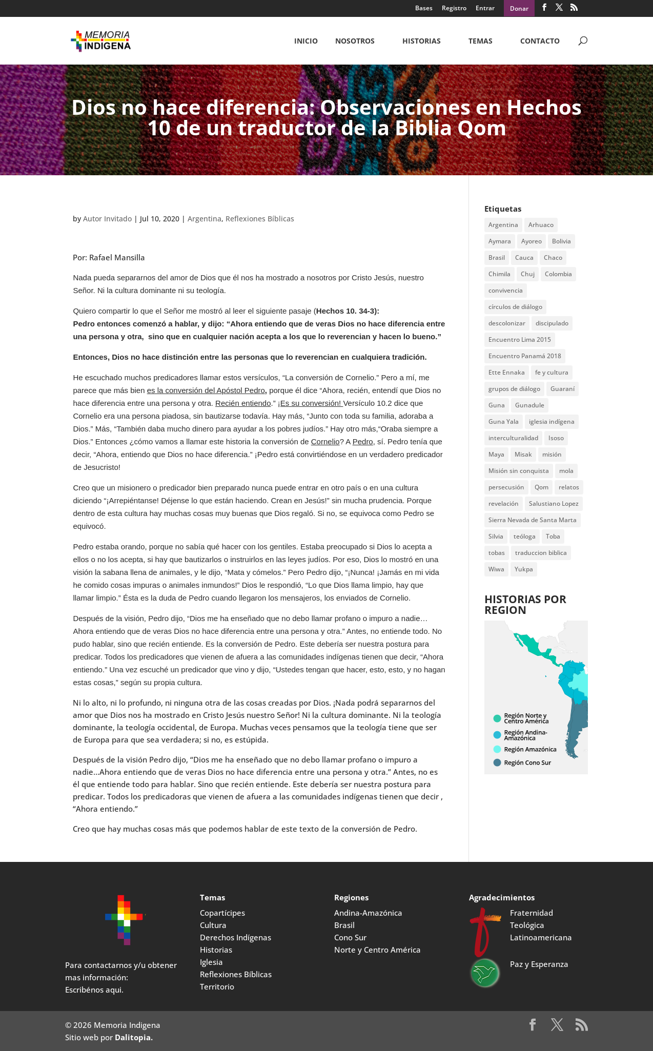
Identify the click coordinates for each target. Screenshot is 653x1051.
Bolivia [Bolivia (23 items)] (561, 241)
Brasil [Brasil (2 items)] (496, 257)
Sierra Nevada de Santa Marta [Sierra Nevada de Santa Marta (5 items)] (532, 520)
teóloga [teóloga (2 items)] (525, 536)
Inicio (306, 41)
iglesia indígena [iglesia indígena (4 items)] (552, 421)
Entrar (485, 8)
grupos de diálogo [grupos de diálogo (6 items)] (514, 388)
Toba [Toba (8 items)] (553, 536)
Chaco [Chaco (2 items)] (553, 257)
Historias (421, 41)
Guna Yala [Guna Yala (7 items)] (503, 421)
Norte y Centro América (377, 949)
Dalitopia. (134, 1037)
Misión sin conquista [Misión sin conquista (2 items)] (518, 470)
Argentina (204, 218)
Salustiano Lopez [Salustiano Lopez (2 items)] (554, 503)
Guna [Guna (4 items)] (496, 405)
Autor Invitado (107, 218)
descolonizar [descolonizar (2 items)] (506, 323)
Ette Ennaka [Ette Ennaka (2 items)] (506, 372)
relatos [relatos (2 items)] (569, 487)
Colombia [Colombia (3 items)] (558, 274)
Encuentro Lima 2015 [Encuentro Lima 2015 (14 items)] (519, 339)
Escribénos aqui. (94, 989)
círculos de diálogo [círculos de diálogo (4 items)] (515, 306)
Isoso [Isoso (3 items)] (556, 438)
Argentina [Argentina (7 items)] (503, 224)
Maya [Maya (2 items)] (496, 454)
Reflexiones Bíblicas (260, 218)
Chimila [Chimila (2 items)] (499, 274)
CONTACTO (540, 41)
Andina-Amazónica (368, 913)
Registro (454, 8)
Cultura (213, 925)
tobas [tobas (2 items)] (496, 552)
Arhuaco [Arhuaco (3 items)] (541, 224)
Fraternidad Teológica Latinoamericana (541, 925)
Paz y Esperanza (539, 964)
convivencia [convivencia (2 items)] (505, 290)
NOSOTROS (355, 41)
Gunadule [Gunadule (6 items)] (529, 405)
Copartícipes (222, 913)
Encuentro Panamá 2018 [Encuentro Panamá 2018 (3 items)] (524, 356)
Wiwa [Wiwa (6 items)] (496, 569)
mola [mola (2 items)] (566, 470)
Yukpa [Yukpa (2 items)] (524, 569)
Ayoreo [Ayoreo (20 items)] (531, 241)
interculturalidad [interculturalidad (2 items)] (513, 438)
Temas (480, 41)
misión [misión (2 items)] (552, 454)
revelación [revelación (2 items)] (503, 503)
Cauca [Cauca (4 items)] (524, 257)
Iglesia (211, 962)
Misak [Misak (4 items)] (523, 454)
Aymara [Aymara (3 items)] (499, 241)
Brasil (344, 925)
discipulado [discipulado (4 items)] (552, 323)
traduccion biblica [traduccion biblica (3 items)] (541, 552)
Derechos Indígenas (235, 937)
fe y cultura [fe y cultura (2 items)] (551, 372)
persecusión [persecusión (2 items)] (506, 487)
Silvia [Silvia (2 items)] (495, 536)
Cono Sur (350, 937)
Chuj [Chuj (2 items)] (528, 274)
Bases (424, 8)
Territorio (217, 986)
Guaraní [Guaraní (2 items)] (562, 388)
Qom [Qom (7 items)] (541, 487)
